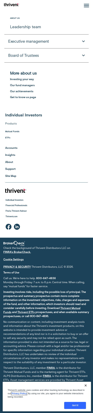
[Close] (85, 385)
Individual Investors (14, 200)
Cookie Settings (13, 259)
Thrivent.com (11, 216)
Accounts (11, 147)
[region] (47, 396)
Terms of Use (11, 272)
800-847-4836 (46, 278)
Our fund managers (22, 85)
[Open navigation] (86, 6)
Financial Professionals (16, 205)
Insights (10, 155)
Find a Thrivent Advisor (16, 211)
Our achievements (21, 91)
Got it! (75, 405)
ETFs (7, 137)
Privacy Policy (19, 393)
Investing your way (22, 79)
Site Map (10, 176)
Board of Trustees (46, 55)
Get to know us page (23, 97)
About (9, 162)
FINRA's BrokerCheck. (17, 252)
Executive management (46, 41)
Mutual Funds (12, 131)
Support (10, 168)
